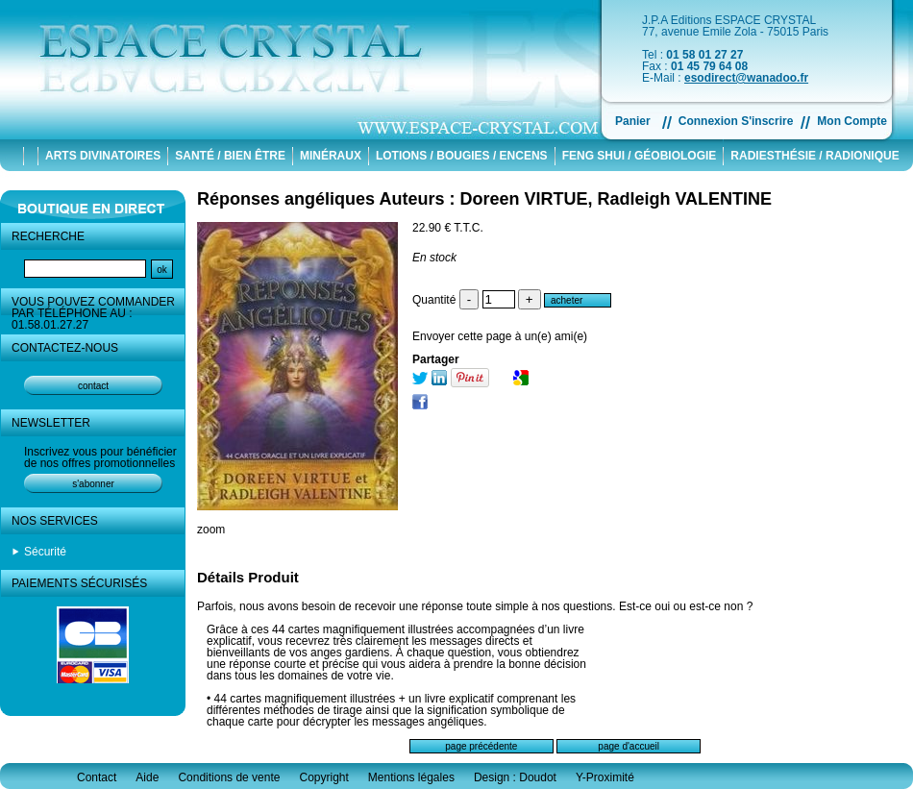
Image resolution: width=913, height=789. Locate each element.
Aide (147, 777)
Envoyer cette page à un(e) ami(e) (499, 336)
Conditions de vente (229, 777)
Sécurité (45, 551)
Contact (96, 777)
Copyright (323, 777)
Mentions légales (411, 777)
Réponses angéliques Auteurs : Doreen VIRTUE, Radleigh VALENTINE (484, 199)
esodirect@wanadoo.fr (746, 78)
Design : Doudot (515, 777)
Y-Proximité (605, 777)
